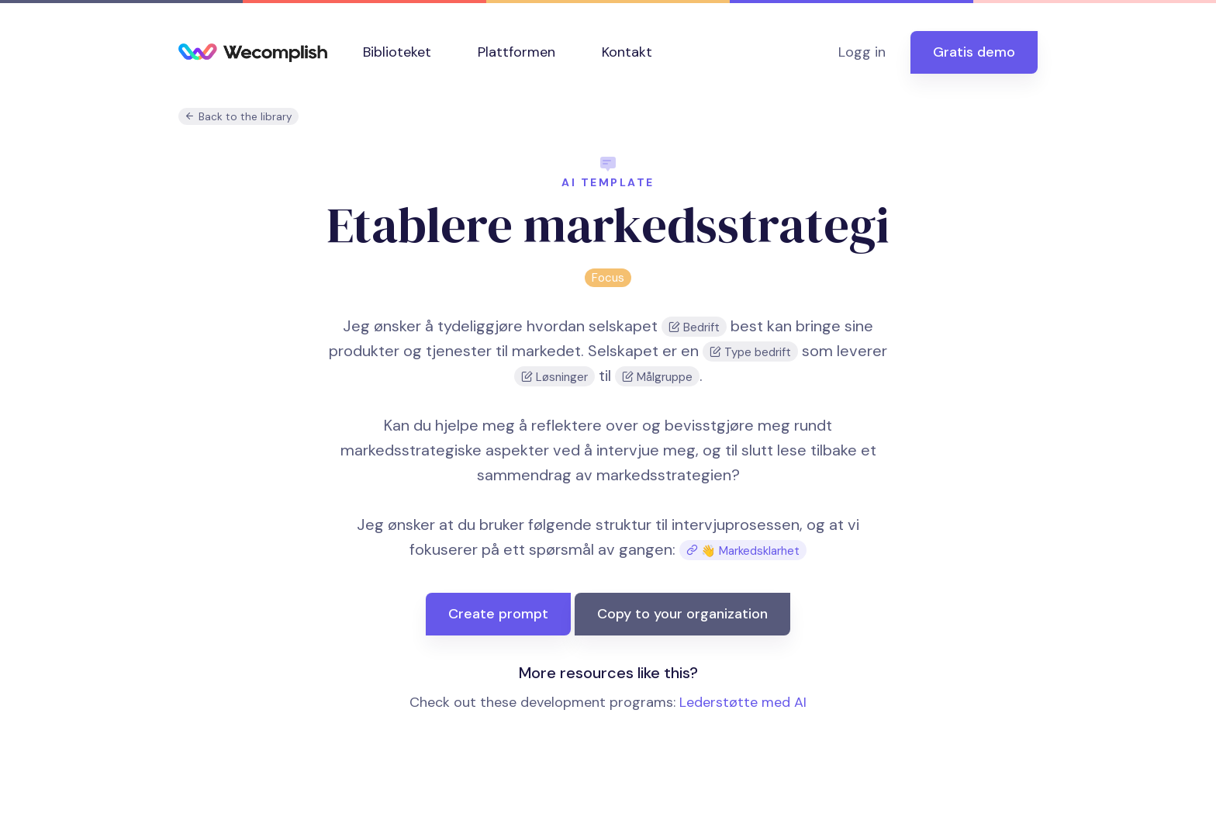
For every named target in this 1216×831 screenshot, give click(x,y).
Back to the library (238, 116)
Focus (608, 278)
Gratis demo (974, 52)
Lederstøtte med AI (743, 702)
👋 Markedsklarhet (743, 551)
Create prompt (498, 613)
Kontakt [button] (627, 52)
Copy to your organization (682, 613)
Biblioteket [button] (397, 52)
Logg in (862, 52)
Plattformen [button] (516, 52)
